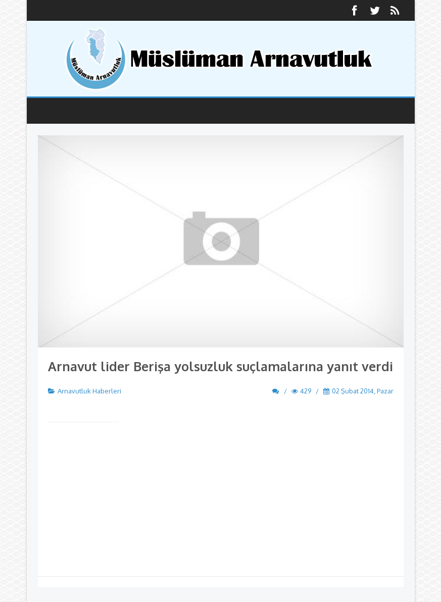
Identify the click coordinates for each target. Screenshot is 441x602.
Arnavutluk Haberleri (89, 391)
